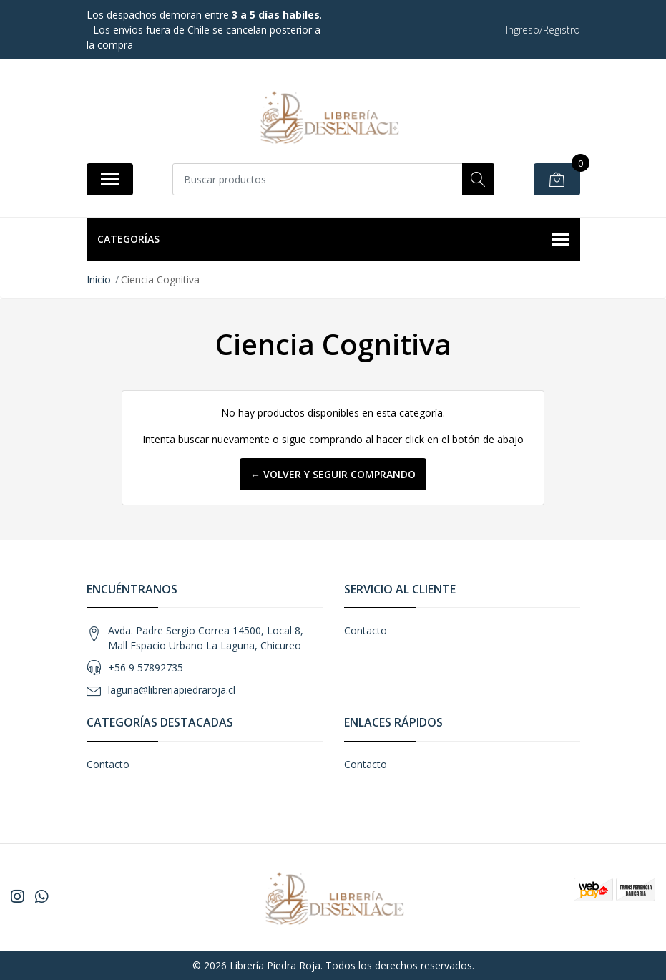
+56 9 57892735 (145, 667)
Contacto (365, 630)
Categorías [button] (333, 240)
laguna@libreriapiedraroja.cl (171, 690)
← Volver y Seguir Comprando (333, 474)
